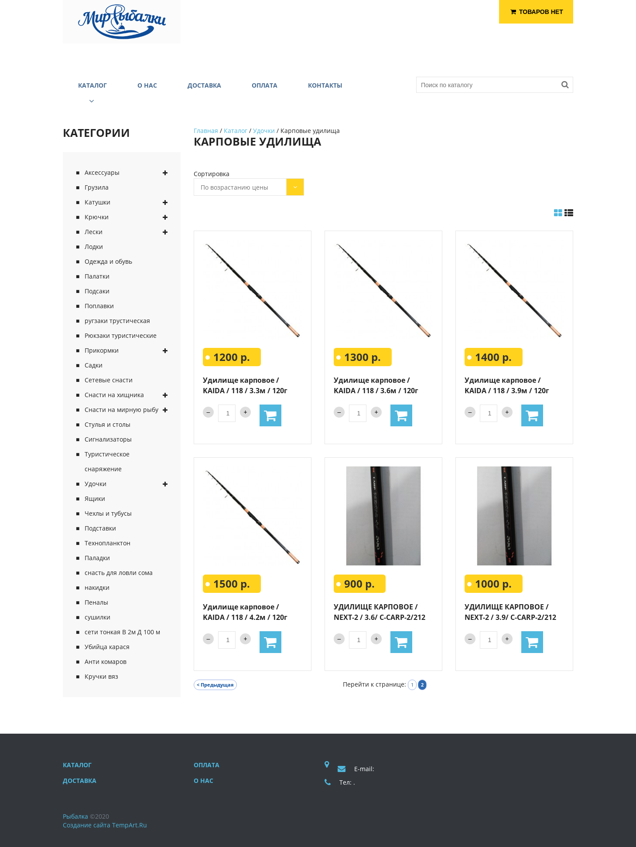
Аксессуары (102, 172)
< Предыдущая (215, 684)
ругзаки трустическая (117, 320)
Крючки (97, 217)
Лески (94, 232)
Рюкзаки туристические (121, 335)
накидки (97, 587)
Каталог (235, 130)
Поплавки (99, 306)
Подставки (100, 528)
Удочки (95, 484)
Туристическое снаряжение (107, 461)
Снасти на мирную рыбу (121, 409)
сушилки (97, 617)
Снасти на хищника (114, 395)
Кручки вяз (101, 676)
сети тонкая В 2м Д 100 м (122, 632)
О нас (203, 780)
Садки (94, 365)
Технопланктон (107, 543)
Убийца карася (107, 647)
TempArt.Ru (129, 825)
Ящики (95, 498)
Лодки (94, 246)
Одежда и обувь (108, 261)
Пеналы (96, 602)
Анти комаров (106, 661)
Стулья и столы (107, 424)
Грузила (97, 187)
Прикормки (102, 350)
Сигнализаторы (108, 439)
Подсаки (97, 291)
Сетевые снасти (109, 380)
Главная (206, 130)
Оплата (206, 765)
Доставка (79, 780)
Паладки (97, 558)
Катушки (97, 202)
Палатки (97, 276)
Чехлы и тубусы (108, 513)
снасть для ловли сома (119, 572)
